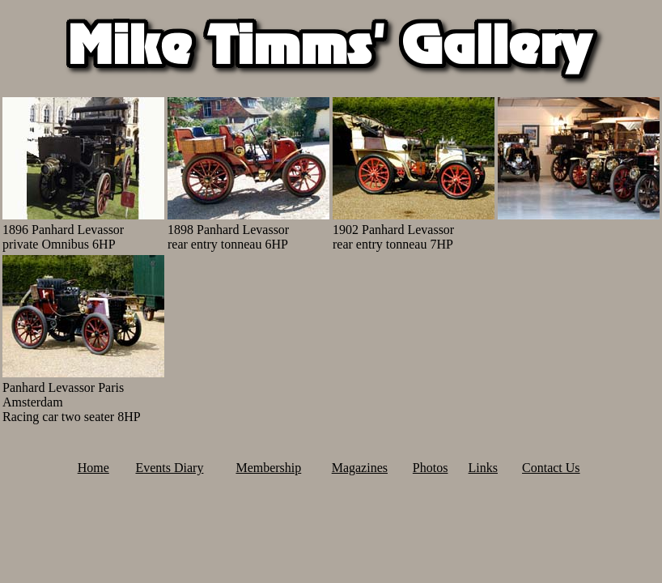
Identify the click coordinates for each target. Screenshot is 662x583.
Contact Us (551, 467)
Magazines (360, 467)
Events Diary (169, 467)
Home (93, 467)
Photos (430, 467)
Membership (268, 467)
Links (483, 467)
